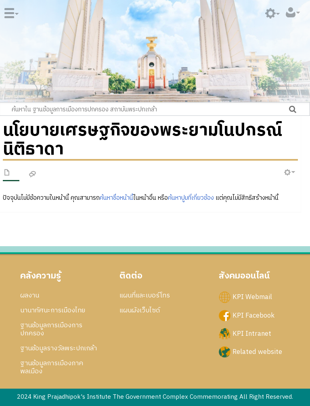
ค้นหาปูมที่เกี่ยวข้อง (191, 198)
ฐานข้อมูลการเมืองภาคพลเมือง (51, 367)
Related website (257, 351)
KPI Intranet (251, 333)
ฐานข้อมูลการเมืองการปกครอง (51, 329)
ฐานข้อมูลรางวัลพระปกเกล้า (58, 348)
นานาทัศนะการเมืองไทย (52, 310)
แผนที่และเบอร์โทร (144, 295)
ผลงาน (29, 295)
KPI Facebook (253, 315)
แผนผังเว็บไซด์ (139, 310)
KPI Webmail (252, 297)
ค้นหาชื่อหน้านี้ (116, 198)
